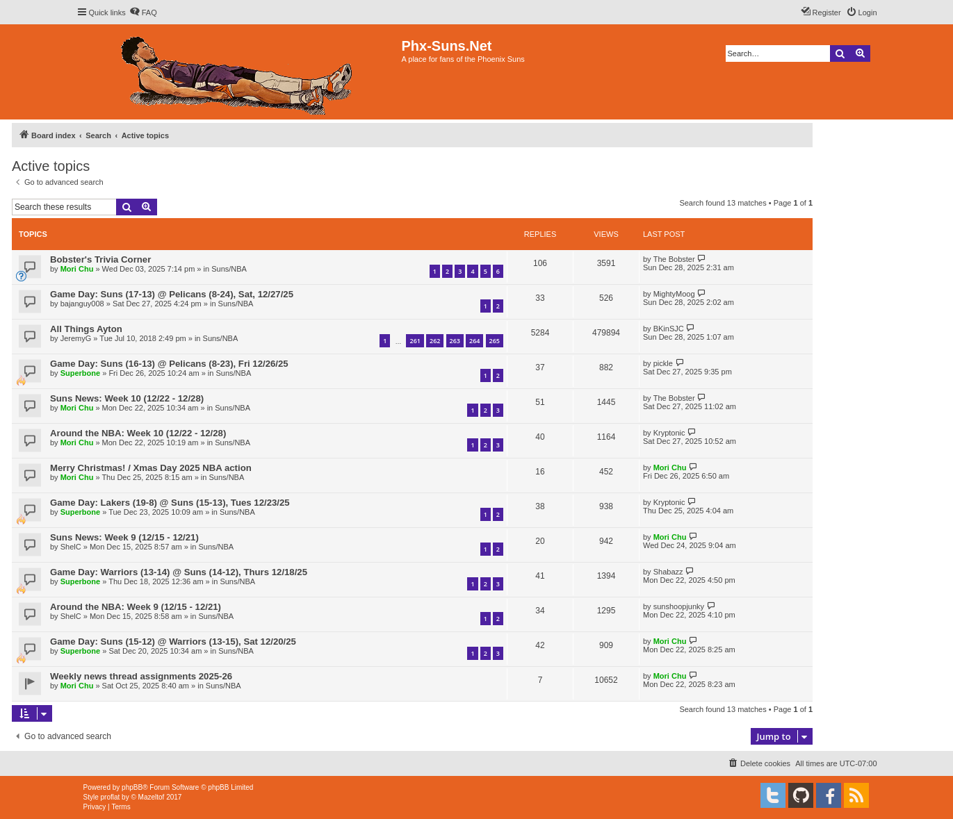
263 (455, 340)
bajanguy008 (82, 303)
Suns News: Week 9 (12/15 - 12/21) (124, 537)
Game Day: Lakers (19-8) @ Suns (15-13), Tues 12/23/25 (170, 502)
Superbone (80, 373)
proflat (110, 797)
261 (414, 340)
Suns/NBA (229, 269)
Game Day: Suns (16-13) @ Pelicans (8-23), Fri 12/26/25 (169, 363)
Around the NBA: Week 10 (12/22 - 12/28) (138, 433)
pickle (663, 363)
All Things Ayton (86, 329)
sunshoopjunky (678, 606)
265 (494, 340)
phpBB (132, 787)
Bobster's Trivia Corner (100, 259)
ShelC (70, 547)
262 (435, 340)
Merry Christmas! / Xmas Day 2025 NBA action (151, 468)
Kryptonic (669, 433)
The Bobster (674, 259)
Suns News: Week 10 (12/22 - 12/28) (127, 398)
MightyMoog (674, 294)
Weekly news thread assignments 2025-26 (141, 676)
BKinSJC (668, 328)
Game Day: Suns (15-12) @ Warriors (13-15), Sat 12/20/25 (173, 641)
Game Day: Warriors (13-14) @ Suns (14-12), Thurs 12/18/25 (178, 572)
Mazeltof (151, 797)
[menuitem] (143, 12)
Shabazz (668, 572)
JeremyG (76, 338)
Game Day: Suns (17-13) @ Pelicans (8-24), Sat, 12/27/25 (171, 294)
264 (474, 340)
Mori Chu (77, 269)
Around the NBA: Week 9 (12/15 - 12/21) (135, 607)
